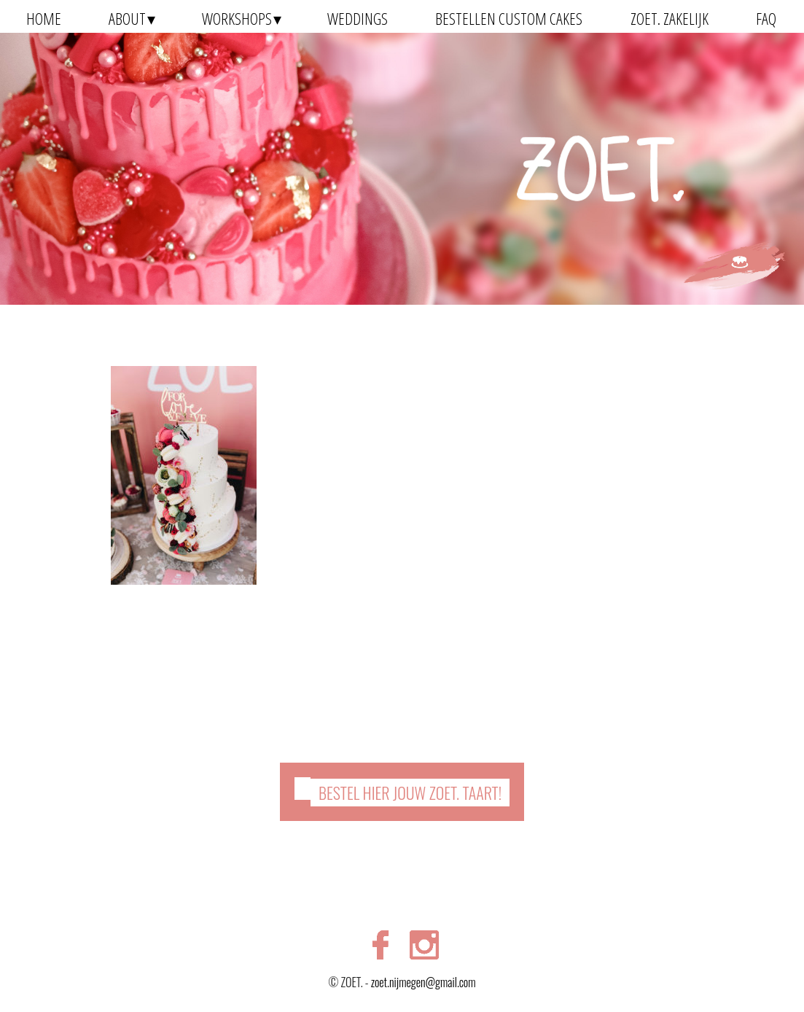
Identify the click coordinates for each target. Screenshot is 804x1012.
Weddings (357, 18)
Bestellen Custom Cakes (508, 18)
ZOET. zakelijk (670, 18)
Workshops (237, 18)
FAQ (766, 18)
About (127, 18)
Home (43, 18)
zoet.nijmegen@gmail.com (423, 982)
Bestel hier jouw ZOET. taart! (410, 792)
